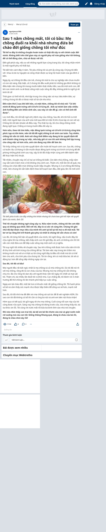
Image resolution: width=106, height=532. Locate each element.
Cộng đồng (30, 4)
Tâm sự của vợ (21, 24)
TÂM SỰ (10, 25)
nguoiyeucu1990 (15, 31)
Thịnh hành (14, 4)
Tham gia (74, 24)
